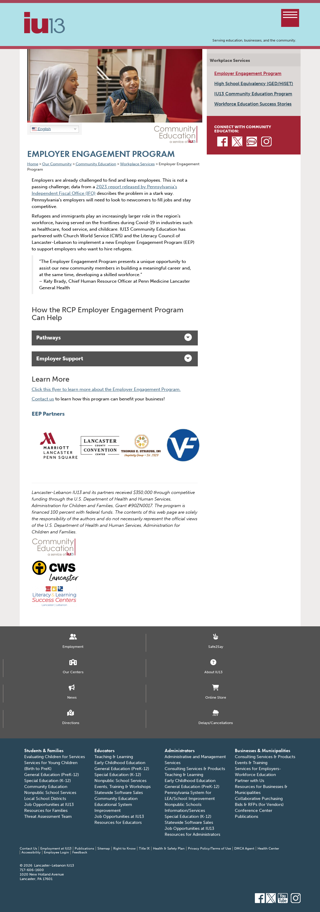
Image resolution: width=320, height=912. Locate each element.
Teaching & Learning (113, 756)
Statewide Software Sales (118, 792)
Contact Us (28, 848)
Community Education (45, 786)
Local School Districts (45, 798)
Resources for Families (46, 810)
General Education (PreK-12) (51, 774)
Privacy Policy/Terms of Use (209, 848)
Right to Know (124, 848)
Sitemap (103, 848)
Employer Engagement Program (247, 73)
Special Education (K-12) (47, 780)
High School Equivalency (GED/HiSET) (253, 83)
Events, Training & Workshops (122, 786)
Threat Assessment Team (48, 816)
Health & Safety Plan (169, 848)
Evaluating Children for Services (54, 756)
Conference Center (253, 810)
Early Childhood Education (119, 762)
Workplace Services (230, 60)
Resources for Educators (118, 822)
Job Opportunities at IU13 (49, 804)
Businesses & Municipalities (262, 750)
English (41, 128)
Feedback (79, 852)
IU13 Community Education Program (253, 94)
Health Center (268, 848)
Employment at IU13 (55, 848)
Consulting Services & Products (195, 768)
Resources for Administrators (192, 834)
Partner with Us (249, 780)
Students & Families (43, 750)
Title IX (144, 848)
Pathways (114, 337)
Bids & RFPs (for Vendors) (259, 804)
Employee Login (56, 852)
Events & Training (251, 762)
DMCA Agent (244, 848)
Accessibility (31, 852)
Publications (246, 816)
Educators (104, 750)
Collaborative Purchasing (259, 798)
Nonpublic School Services (50, 792)
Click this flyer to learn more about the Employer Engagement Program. (106, 389)
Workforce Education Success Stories (253, 104)
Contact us (43, 399)
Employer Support (114, 358)
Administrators (180, 750)
